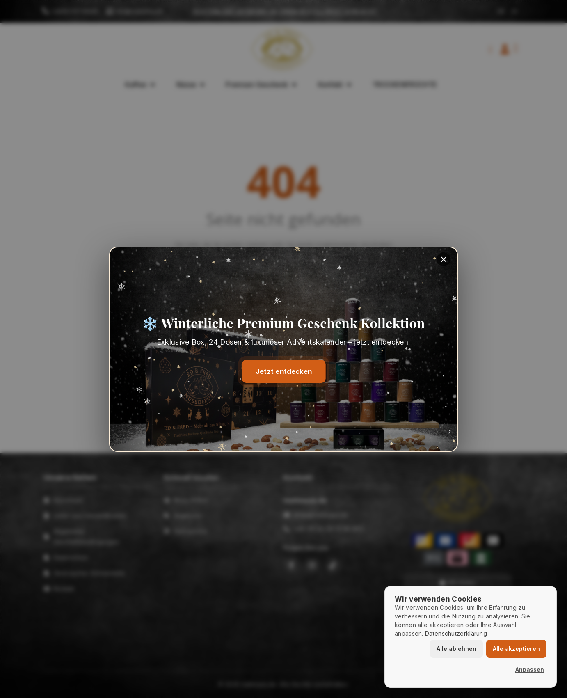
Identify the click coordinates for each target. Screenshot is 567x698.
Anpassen (529, 669)
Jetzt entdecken (283, 371)
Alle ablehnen (456, 648)
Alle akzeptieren (516, 648)
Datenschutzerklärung (456, 633)
